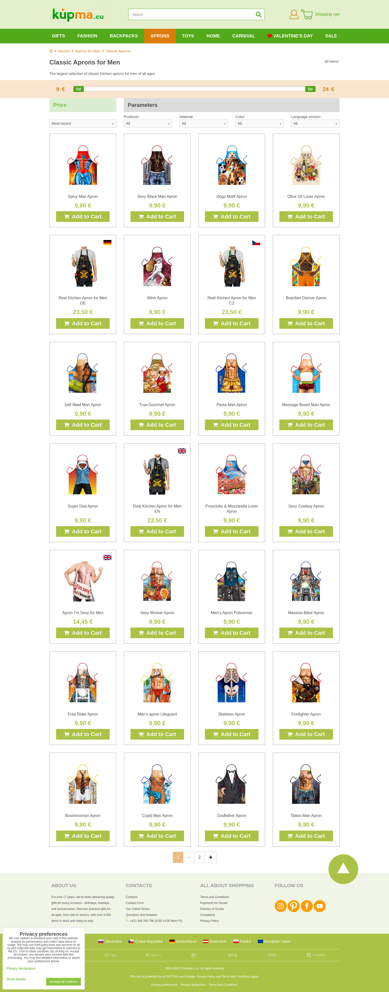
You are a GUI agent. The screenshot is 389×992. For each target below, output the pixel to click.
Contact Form (135, 903)
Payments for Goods (213, 903)
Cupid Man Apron (157, 815)
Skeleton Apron (231, 714)
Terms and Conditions (214, 897)
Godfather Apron (231, 815)
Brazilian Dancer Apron (306, 298)
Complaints (207, 915)
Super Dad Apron (83, 506)
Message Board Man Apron (306, 405)
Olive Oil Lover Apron (306, 196)
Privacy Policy (209, 921)
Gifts (58, 35)
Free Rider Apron (83, 714)
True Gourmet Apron (157, 405)
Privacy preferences (164, 985)
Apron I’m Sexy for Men (82, 613)
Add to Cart (82, 216)
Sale (331, 35)
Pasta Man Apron (232, 405)
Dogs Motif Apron (232, 196)
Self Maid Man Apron (83, 405)
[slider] (78, 89)
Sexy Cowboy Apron (306, 506)
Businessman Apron (82, 815)
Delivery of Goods (212, 909)
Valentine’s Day (290, 36)
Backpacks (124, 35)
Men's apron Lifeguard (157, 714)
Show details (16, 979)
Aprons (159, 35)
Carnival (243, 35)
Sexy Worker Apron (157, 613)
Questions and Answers (141, 915)
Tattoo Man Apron (306, 815)
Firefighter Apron (306, 714)
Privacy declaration (193, 985)
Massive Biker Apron (306, 613)
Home (213, 35)
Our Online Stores (138, 909)
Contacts (131, 897)
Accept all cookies (63, 982)
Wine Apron (157, 298)
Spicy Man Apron (83, 196)
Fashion (87, 35)
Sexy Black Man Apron (157, 196)
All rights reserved (212, 968)
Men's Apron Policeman (232, 613)
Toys (188, 35)
